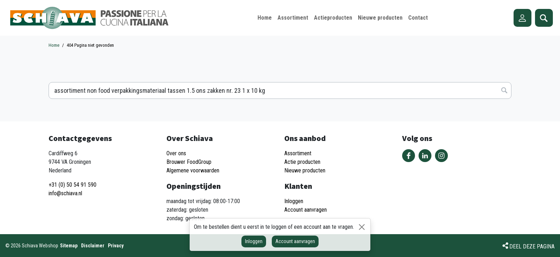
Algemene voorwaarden (192, 170)
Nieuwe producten (304, 170)
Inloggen (253, 241)
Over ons (176, 153)
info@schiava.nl (65, 193)
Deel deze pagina (532, 246)
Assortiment (297, 153)
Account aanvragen (295, 241)
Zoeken (544, 18)
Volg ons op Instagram (441, 155)
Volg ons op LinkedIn (425, 155)
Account (522, 18)
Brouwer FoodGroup (188, 161)
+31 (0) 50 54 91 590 (72, 184)
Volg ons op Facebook (408, 155)
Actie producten (302, 161)
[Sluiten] (362, 227)
